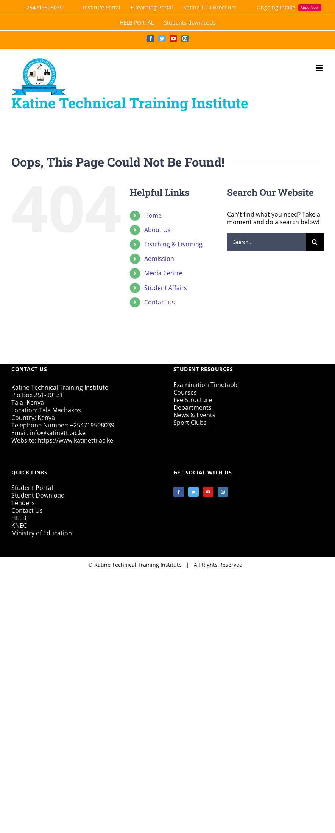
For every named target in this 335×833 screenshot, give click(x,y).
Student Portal (32, 487)
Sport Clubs (190, 422)
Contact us (159, 302)
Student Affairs (165, 288)
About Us (157, 230)
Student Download (38, 495)
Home (153, 215)
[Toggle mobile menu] (320, 68)
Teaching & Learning (173, 244)
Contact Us (27, 510)
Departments (192, 407)
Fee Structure (192, 400)
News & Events (194, 415)
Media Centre (163, 273)
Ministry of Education (41, 533)
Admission (159, 258)
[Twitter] (193, 492)
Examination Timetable (206, 384)
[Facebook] (178, 492)
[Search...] (266, 242)
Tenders (23, 503)
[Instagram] (223, 492)
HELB (18, 518)
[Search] (315, 242)
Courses (185, 392)
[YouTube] (208, 492)
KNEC (19, 525)
